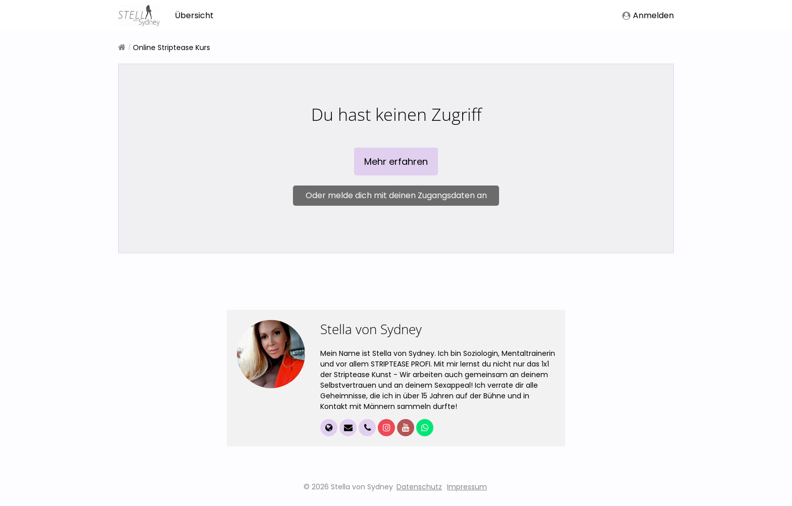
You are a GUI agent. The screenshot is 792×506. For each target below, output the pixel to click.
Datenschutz (419, 490)
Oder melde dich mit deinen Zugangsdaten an (396, 197)
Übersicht (194, 15)
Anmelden (648, 15)
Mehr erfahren (396, 163)
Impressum (467, 490)
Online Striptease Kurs (171, 47)
